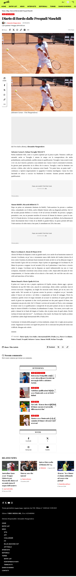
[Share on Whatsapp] (17, 30)
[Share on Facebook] (10, 30)
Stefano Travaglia (57, 339)
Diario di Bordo (10, 14)
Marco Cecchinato (66, 337)
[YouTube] (8, 503)
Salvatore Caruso (34, 339)
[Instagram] (28, 449)
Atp (4, 14)
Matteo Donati (16, 339)
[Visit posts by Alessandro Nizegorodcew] (3, 23)
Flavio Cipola (24, 337)
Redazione (43, 469)
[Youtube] (47, 449)
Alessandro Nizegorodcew (15, 23)
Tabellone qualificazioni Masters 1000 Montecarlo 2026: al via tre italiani (42, 393)
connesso (13, 358)
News (43, 373)
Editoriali (37, 373)
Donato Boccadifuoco (65, 485)
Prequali (24, 339)
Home (3, 11)
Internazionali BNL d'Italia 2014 (48, 337)
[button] (59, 2)
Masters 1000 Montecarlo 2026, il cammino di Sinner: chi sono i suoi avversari (43, 421)
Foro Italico (33, 337)
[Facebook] (28, 440)
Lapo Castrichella (8, 490)
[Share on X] (13, 30)
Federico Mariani (26, 480)
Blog (8, 11)
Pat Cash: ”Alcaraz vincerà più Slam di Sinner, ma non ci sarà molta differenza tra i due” (43, 407)
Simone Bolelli (45, 339)
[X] (47, 440)
